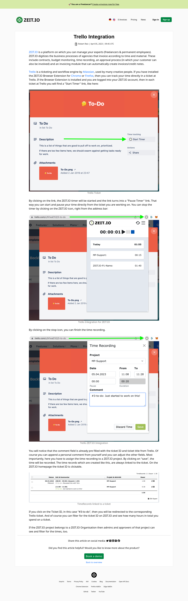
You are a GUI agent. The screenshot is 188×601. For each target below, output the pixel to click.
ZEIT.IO (28, 20)
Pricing (134, 19)
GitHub (85, 592)
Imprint (61, 582)
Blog (101, 582)
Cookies (94, 582)
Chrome (76, 75)
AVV (87, 582)
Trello (32, 71)
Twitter (93, 592)
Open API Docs (124, 582)
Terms (69, 582)
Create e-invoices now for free (105, 4)
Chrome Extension (82, 587)
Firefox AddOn (96, 587)
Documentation (111, 582)
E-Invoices (122, 19)
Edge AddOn (108, 587)
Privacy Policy (78, 582)
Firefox (89, 75)
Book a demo (94, 556)
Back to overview (94, 562)
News (143, 19)
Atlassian (88, 71)
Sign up (166, 19)
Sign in (156, 19)
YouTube (102, 592)
